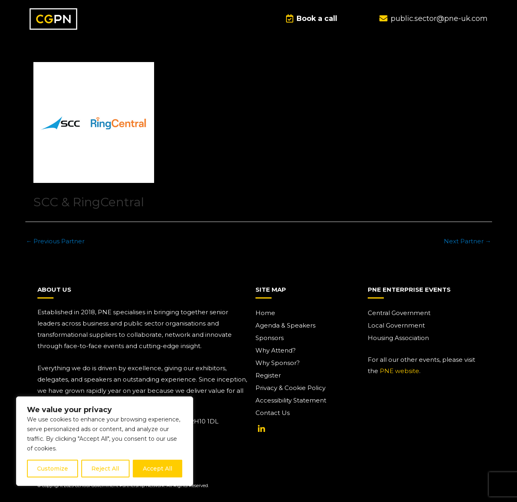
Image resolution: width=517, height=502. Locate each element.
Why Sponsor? (277, 363)
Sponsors (269, 338)
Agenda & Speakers (285, 325)
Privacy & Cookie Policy (290, 388)
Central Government (399, 313)
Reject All (105, 468)
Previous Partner (55, 241)
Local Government (396, 325)
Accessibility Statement (290, 400)
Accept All (157, 468)
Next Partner (467, 241)
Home (265, 313)
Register (268, 375)
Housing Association (398, 338)
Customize (52, 468)
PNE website (399, 371)
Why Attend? (275, 350)
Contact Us (272, 413)
